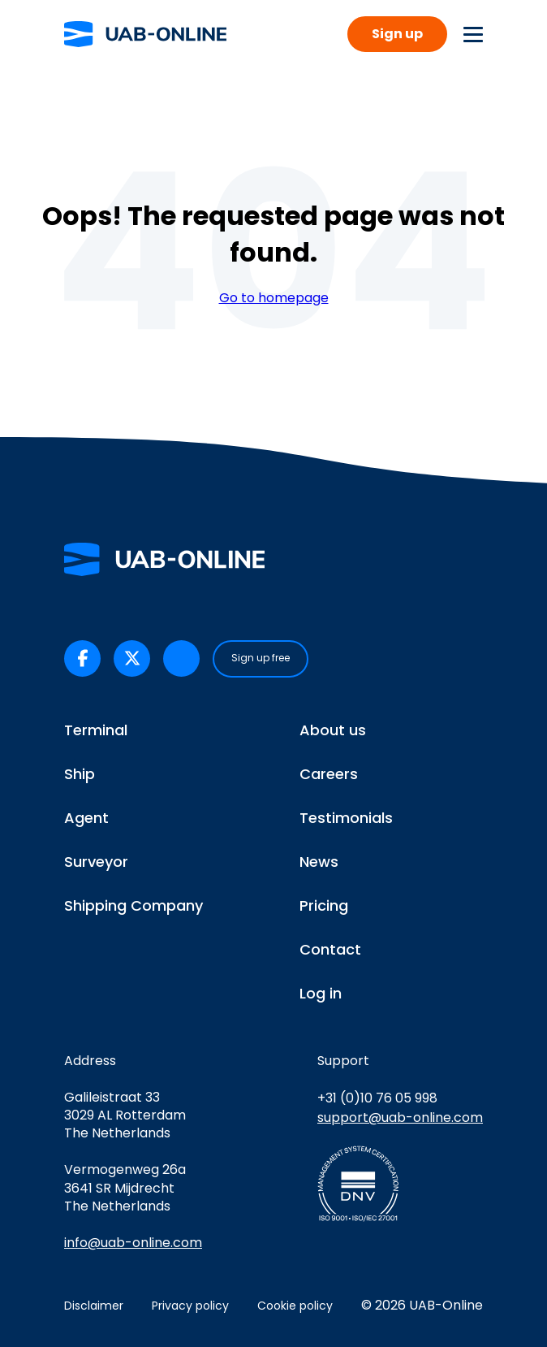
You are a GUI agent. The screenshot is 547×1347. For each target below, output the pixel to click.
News (318, 861)
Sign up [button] (397, 33)
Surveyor (96, 861)
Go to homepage (274, 298)
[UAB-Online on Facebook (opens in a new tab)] (82, 658)
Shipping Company (133, 905)
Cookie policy (295, 1305)
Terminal (95, 730)
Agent (86, 818)
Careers (328, 774)
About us (332, 730)
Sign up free (260, 658)
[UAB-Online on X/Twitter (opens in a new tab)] (132, 658)
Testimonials (346, 818)
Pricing (323, 905)
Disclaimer (93, 1305)
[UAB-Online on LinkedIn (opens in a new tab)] (181, 658)
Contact (330, 949)
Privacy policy (190, 1305)
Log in (320, 993)
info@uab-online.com (133, 1242)
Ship (79, 774)
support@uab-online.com (400, 1117)
